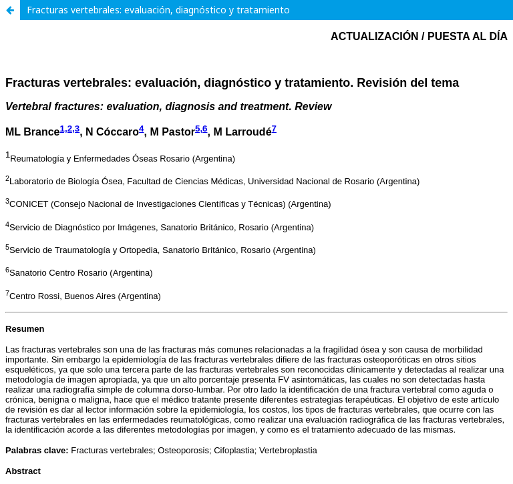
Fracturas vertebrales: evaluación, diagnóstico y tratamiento (158, 9)
